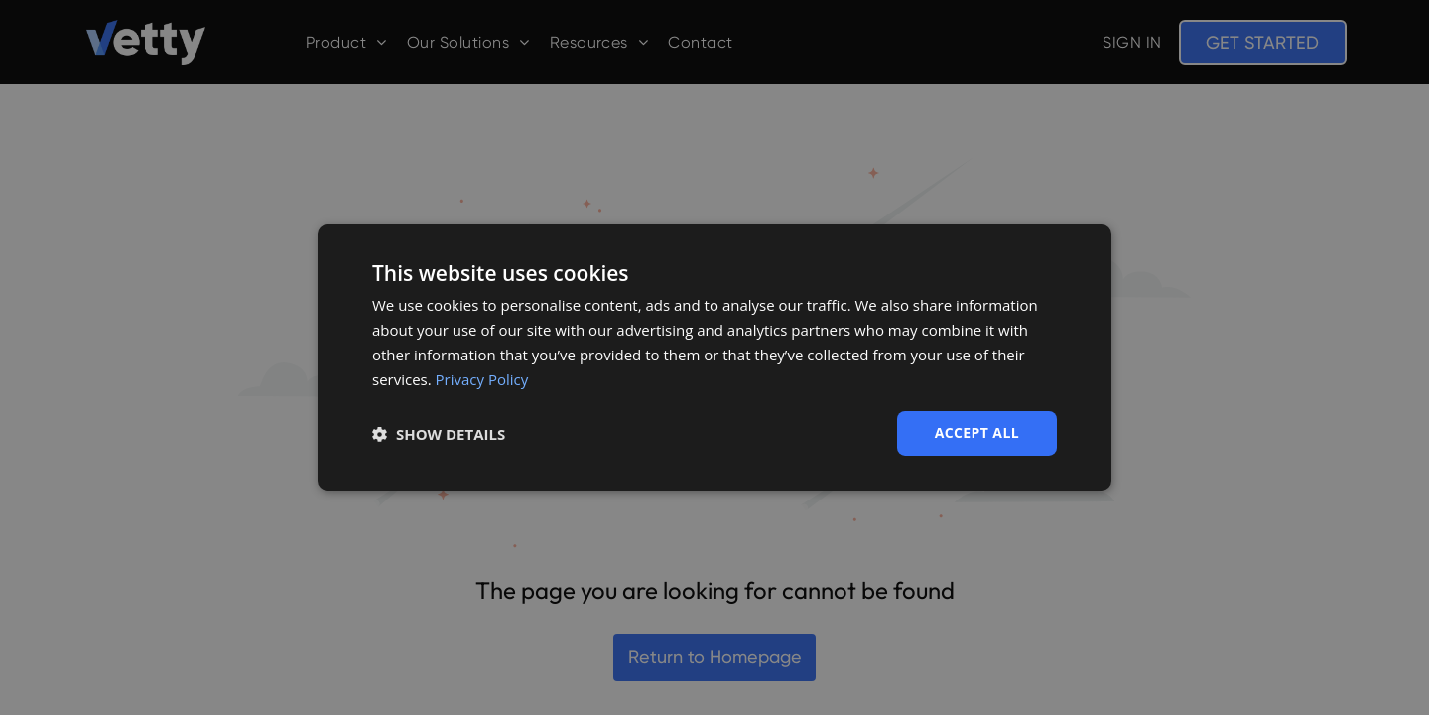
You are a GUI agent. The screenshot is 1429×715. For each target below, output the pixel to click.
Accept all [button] (977, 432)
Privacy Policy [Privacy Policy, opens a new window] (482, 379)
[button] (438, 434)
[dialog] (714, 357)
